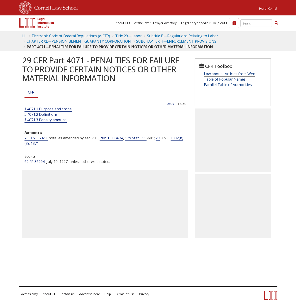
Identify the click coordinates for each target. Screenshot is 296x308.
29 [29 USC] (158, 138)
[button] (276, 23)
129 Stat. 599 (136, 138)
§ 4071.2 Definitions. (41, 114)
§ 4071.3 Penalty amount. (45, 119)
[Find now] (276, 23)
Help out (219, 23)
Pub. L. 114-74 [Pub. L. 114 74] (111, 138)
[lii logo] (36, 23)
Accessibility (29, 294)
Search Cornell (268, 8)
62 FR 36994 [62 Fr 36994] (34, 161)
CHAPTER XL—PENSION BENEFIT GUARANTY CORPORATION (79, 41)
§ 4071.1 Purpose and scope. (48, 108)
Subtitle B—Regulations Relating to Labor (182, 35)
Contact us (67, 294)
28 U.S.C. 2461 (36, 138)
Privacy (144, 294)
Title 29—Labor (128, 35)
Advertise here (89, 294)
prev (170, 103)
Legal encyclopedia (194, 23)
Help (108, 294)
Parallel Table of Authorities (228, 84)
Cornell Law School (55, 7)
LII (24, 35)
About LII (121, 23)
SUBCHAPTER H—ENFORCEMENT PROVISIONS (176, 41)
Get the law (140, 23)
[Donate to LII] (234, 22)
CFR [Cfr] (31, 92)
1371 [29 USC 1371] (35, 143)
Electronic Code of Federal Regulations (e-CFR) (71, 35)
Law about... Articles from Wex (229, 73)
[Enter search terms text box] (256, 23)
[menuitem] (121, 23)
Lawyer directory (165, 23)
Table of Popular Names (225, 79)
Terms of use (125, 294)
